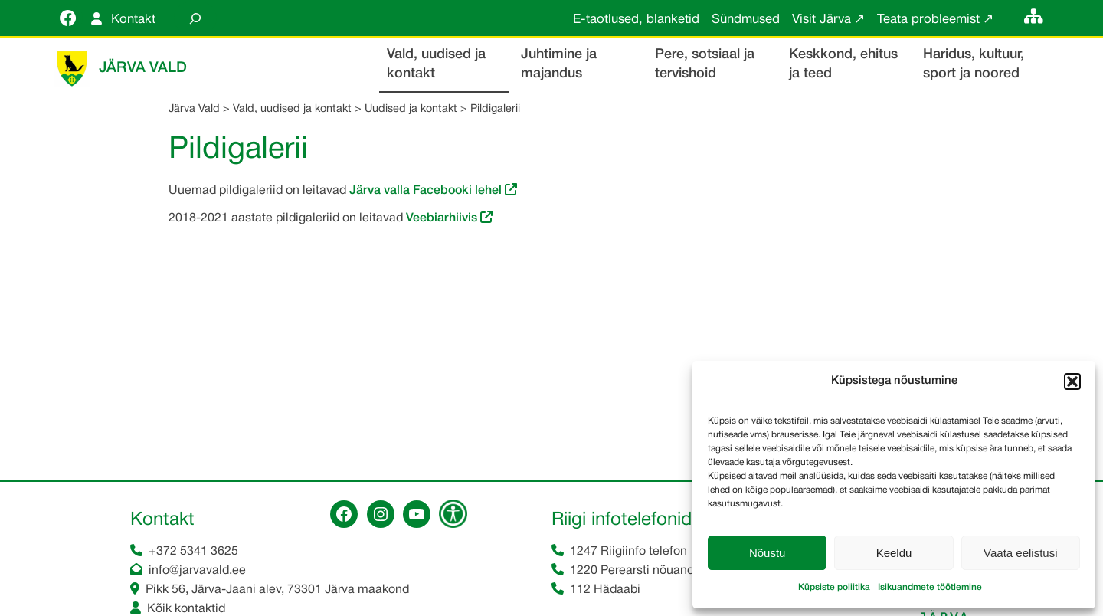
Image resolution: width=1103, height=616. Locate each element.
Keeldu (894, 552)
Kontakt (133, 19)
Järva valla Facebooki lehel (427, 190)
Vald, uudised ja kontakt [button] (436, 64)
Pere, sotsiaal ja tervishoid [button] (704, 64)
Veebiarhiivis (441, 218)
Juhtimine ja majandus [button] (559, 64)
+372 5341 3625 (193, 551)
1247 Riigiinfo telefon (628, 551)
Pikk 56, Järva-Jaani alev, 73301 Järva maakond (277, 590)
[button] (1072, 381)
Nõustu (767, 552)
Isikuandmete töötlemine (930, 587)
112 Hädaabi (605, 590)
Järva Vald (143, 68)
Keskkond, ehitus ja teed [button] (843, 64)
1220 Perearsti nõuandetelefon (654, 570)
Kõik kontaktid (186, 609)
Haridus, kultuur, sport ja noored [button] (973, 64)
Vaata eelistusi (1020, 552)
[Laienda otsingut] (195, 18)
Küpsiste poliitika (834, 587)
